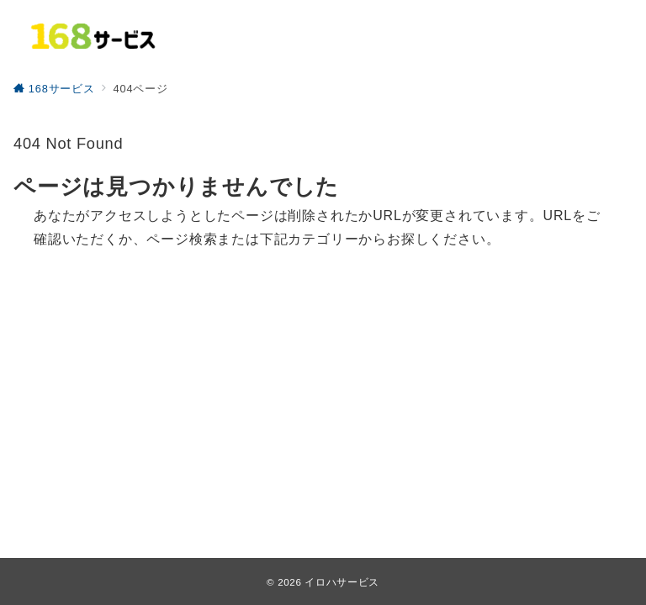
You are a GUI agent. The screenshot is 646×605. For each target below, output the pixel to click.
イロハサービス (341, 581)
